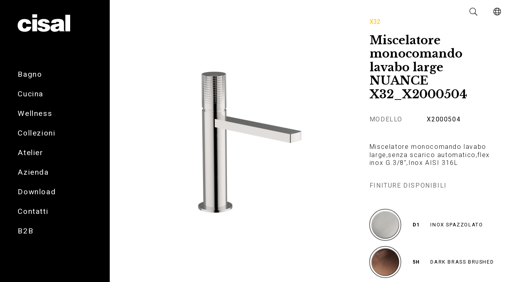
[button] (474, 12)
